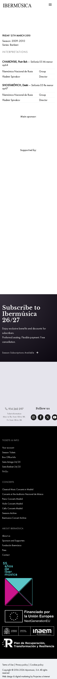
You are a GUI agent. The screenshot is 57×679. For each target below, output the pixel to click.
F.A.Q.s (5, 471)
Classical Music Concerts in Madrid (17, 489)
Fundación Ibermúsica (11, 545)
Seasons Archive (9, 513)
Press (4, 550)
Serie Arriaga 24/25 (11, 461)
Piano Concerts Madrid (12, 498)
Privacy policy (22, 664)
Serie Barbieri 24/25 (11, 466)
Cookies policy (36, 664)
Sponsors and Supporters (13, 540)
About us (6, 535)
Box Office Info (9, 457)
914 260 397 (14, 409)
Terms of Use (7, 664)
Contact (5, 554)
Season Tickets (8, 452)
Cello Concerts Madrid (12, 508)
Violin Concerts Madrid (12, 503)
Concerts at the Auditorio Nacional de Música (22, 494)
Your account (8, 447)
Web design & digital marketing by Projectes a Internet (26, 676)
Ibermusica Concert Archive (14, 517)
